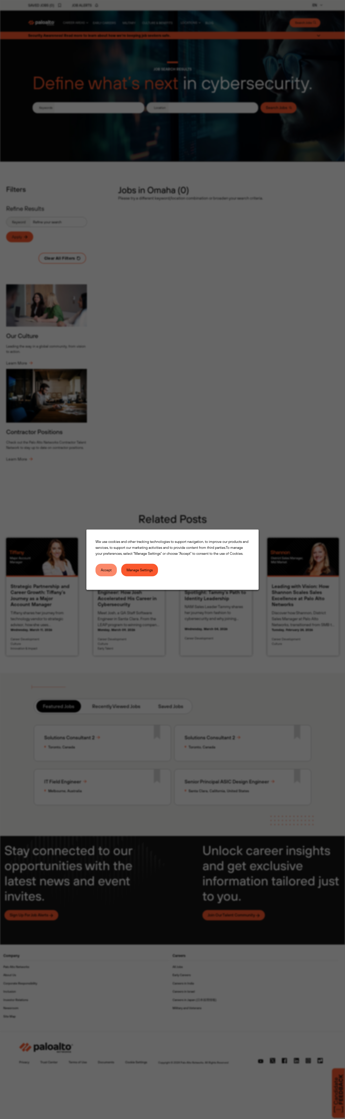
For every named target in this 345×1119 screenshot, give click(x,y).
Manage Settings (140, 570)
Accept (106, 570)
